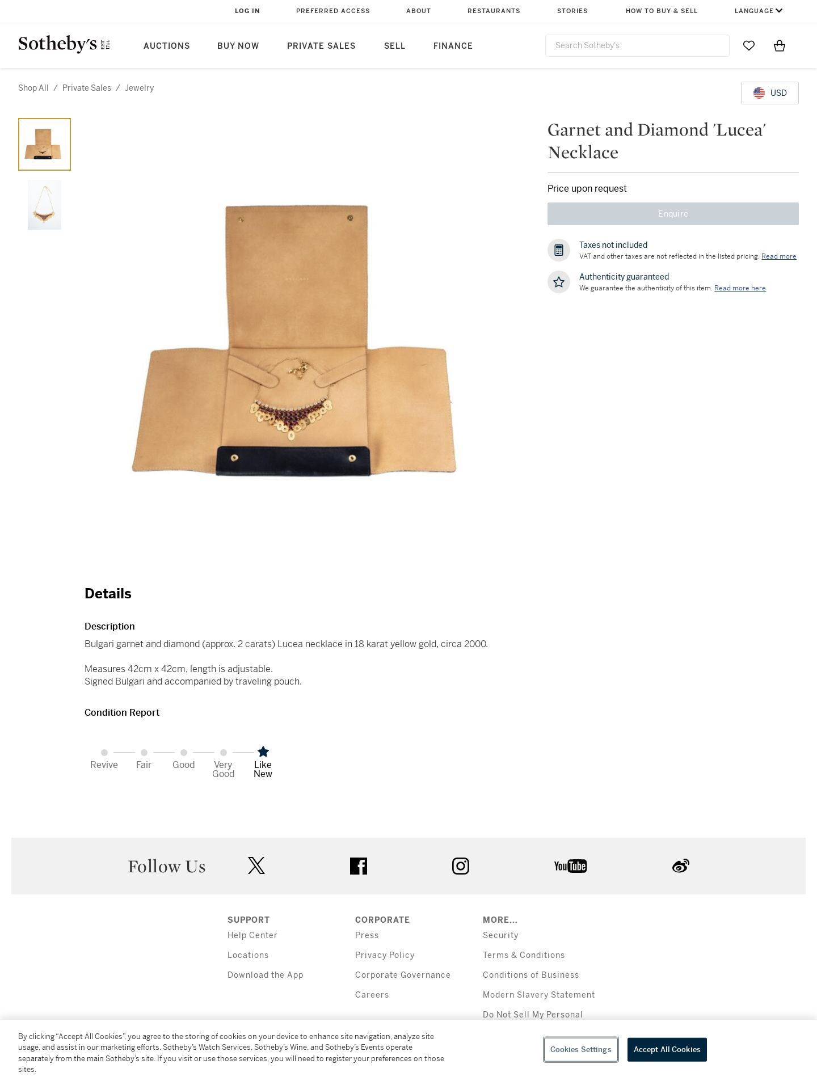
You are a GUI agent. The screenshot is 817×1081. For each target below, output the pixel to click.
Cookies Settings (581, 1049)
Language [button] (754, 11)
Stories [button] (572, 11)
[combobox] (637, 46)
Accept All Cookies (667, 1049)
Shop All (33, 88)
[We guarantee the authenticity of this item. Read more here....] (740, 288)
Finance (453, 46)
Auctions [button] (167, 46)
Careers (372, 995)
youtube (570, 866)
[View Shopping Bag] (779, 45)
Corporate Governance (403, 975)
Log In (247, 11)
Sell (395, 46)
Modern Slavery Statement (539, 995)
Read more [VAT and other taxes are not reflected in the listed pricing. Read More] (779, 256)
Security (501, 935)
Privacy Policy (385, 955)
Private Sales (321, 46)
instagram (460, 866)
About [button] (418, 11)
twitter (256, 866)
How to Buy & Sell (662, 11)
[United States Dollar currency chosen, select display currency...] (770, 93)
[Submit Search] (716, 45)
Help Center (253, 935)
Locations (248, 955)
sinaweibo (680, 866)
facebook (358, 866)
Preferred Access (333, 11)
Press (367, 935)
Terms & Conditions (524, 955)
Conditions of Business (531, 975)
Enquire (673, 214)
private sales (86, 88)
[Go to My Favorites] (749, 45)
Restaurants (494, 11)
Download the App (266, 975)
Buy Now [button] (238, 46)
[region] (408, 1050)
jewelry (139, 88)
